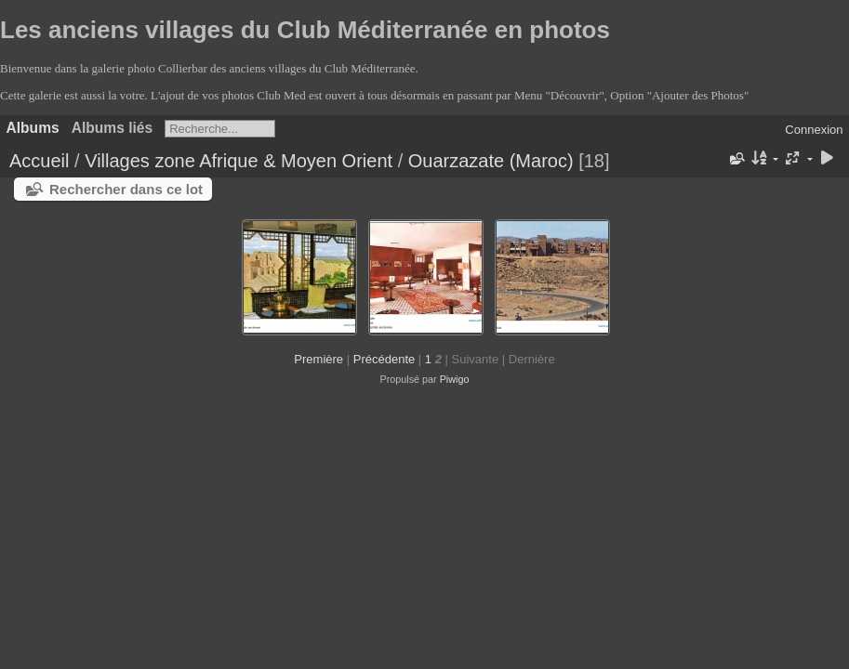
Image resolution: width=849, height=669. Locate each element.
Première (318, 359)
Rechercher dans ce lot (126, 189)
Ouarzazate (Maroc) (491, 161)
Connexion (813, 130)
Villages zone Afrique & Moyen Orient (238, 161)
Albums (33, 128)
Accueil (39, 161)
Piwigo (455, 379)
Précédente (384, 359)
